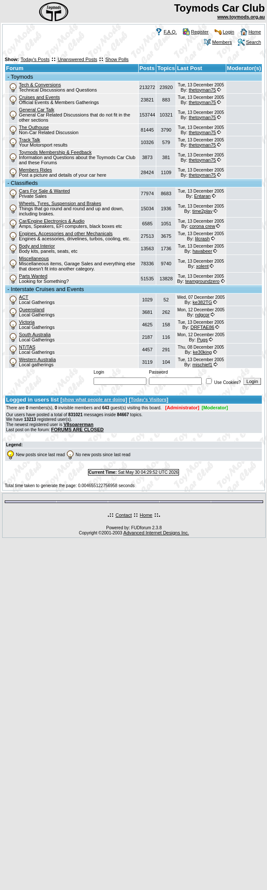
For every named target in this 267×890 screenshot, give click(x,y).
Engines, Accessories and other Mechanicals (65, 233)
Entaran (202, 196)
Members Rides (35, 169)
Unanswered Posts (77, 59)
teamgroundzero (202, 281)
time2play (202, 211)
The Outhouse (34, 127)
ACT (23, 297)
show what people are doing (93, 399)
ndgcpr (202, 314)
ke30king (202, 352)
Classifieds (24, 183)
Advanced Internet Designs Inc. (156, 532)
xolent (202, 266)
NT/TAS (27, 347)
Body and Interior (37, 246)
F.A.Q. (170, 31)
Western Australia (37, 359)
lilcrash (202, 238)
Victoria (26, 322)
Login (228, 31)
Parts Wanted (33, 276)
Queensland (31, 309)
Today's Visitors (148, 399)
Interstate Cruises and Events (47, 289)
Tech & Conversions (40, 84)
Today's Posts (35, 59)
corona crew (202, 226)
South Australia (35, 334)
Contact (123, 515)
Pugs (202, 339)
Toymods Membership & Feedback (55, 152)
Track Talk (29, 139)
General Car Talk (36, 109)
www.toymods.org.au (241, 16)
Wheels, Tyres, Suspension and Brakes (60, 203)
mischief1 (202, 364)
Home (255, 31)
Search (253, 42)
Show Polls (116, 59)
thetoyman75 (202, 89)
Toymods (22, 77)
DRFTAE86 (202, 327)
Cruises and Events (39, 97)
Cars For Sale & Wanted (44, 190)
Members (222, 42)
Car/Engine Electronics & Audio (52, 221)
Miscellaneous (34, 258)
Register (200, 31)
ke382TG (202, 302)
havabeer (202, 251)
